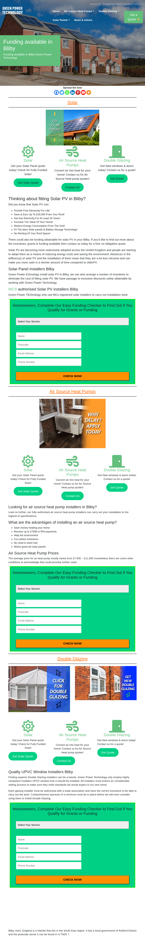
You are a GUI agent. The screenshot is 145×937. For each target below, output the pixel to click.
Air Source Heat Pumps (78, 11)
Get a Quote (133, 17)
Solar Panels (60, 20)
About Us (95, 4)
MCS (12, 289)
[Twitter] (61, 92)
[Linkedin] (72, 92)
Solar (28, 160)
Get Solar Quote (28, 182)
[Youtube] (83, 92)
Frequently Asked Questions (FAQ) (122, 4)
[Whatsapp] (67, 92)
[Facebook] (56, 92)
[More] (88, 92)
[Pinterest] (78, 92)
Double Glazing (108, 11)
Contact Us (72, 187)
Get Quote (116, 178)
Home (56, 11)
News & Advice (83, 20)
